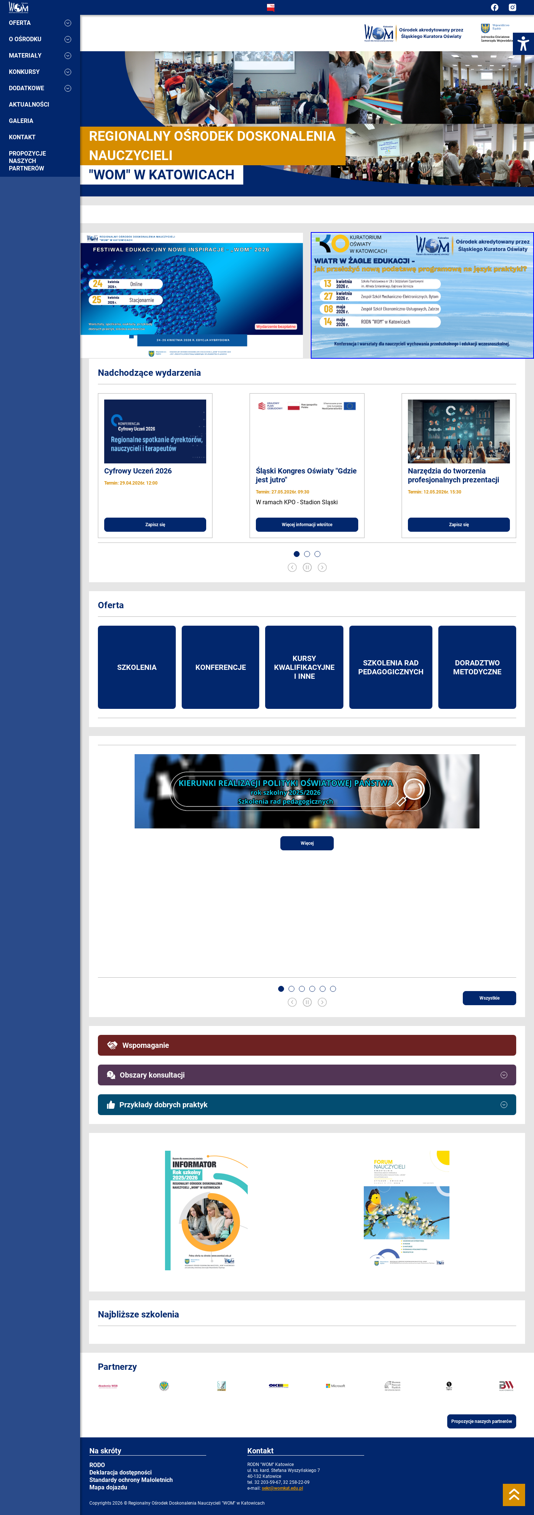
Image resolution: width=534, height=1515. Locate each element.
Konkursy (40, 71)
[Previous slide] (292, 568)
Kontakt (22, 137)
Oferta (40, 22)
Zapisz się (155, 524)
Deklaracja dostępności (120, 1472)
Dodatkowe (40, 88)
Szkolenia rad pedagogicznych (390, 667)
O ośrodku (40, 39)
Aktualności (29, 104)
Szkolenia (136, 667)
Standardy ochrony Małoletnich (131, 1479)
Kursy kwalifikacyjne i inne (304, 667)
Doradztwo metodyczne (477, 667)
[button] (297, 554)
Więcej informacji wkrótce (307, 524)
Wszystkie (489, 998)
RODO (97, 1465)
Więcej (307, 843)
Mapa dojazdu (108, 1487)
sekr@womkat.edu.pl (282, 1488)
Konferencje (220, 667)
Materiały (40, 55)
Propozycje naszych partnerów (27, 161)
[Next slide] (322, 568)
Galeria (21, 120)
